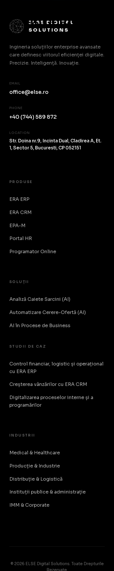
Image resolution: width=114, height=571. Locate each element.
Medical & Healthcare (34, 453)
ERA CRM (20, 212)
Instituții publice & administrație (47, 492)
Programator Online (32, 252)
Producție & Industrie (34, 466)
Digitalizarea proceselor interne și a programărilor (51, 401)
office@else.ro (29, 92)
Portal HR (20, 238)
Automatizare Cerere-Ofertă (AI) (47, 312)
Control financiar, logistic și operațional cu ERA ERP (56, 368)
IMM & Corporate (29, 505)
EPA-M (17, 225)
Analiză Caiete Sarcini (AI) (39, 299)
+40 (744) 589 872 (33, 117)
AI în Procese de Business (39, 325)
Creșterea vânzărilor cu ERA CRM (48, 384)
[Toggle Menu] (98, 18)
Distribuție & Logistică (36, 479)
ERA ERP (19, 199)
